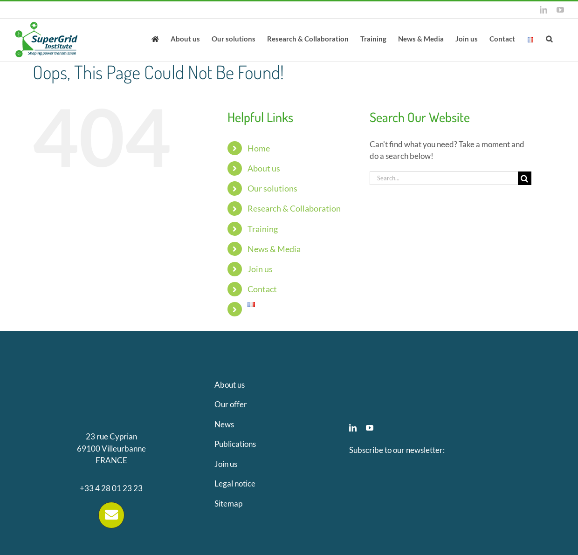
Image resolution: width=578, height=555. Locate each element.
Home (259, 148)
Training (263, 229)
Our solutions (272, 188)
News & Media (274, 249)
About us (264, 168)
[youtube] (369, 428)
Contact (262, 289)
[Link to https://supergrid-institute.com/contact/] (111, 515)
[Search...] (444, 178)
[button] (549, 38)
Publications (235, 444)
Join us (260, 269)
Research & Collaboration (294, 208)
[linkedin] (353, 428)
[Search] (524, 178)
